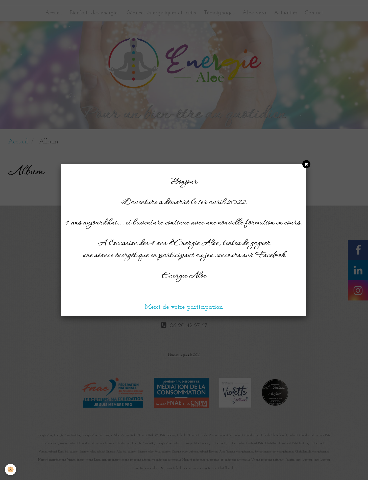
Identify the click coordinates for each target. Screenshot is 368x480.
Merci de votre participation (184, 307)
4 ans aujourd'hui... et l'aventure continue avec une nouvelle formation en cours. (184, 223)
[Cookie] (10, 469)
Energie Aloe (184, 276)
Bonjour (184, 182)
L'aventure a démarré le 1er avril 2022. (184, 202)
